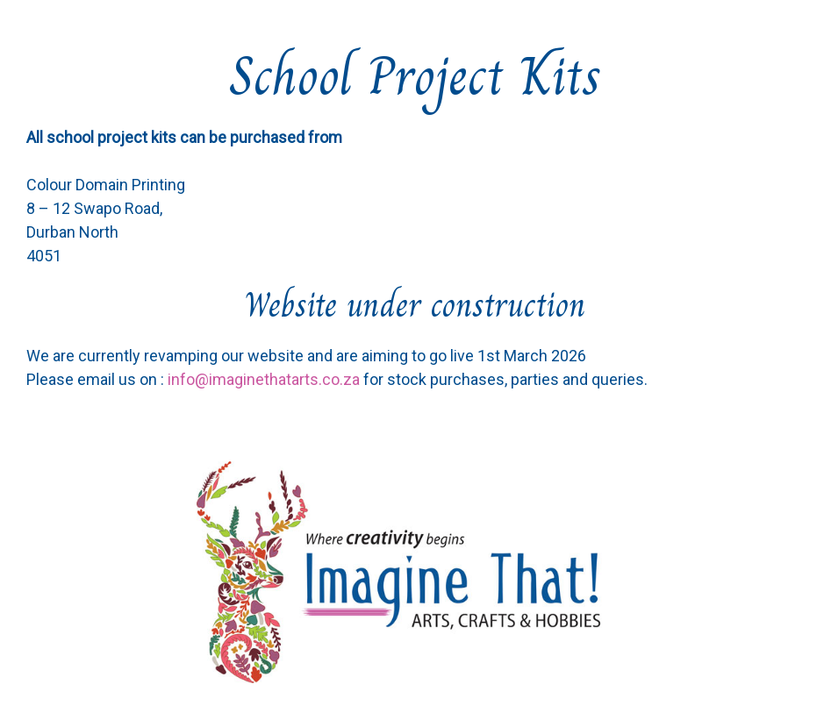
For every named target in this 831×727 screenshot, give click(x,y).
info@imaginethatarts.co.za (264, 379)
